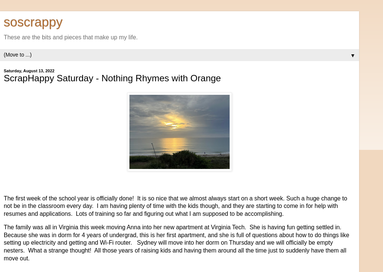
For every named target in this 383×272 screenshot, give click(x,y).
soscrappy (33, 22)
